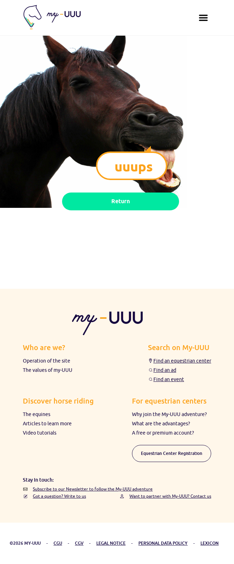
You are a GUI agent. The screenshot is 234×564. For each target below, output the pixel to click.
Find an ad (164, 370)
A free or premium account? (163, 433)
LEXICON (209, 543)
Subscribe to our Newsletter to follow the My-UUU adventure (93, 489)
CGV (79, 543)
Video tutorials (39, 433)
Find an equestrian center (182, 361)
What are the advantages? (161, 423)
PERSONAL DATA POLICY (163, 543)
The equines (36, 414)
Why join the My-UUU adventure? (169, 414)
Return (120, 201)
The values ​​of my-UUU (47, 370)
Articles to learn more (47, 423)
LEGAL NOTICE (111, 543)
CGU (58, 543)
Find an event (168, 379)
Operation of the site (46, 361)
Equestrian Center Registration (171, 453)
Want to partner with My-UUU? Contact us (170, 496)
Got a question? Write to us (59, 496)
